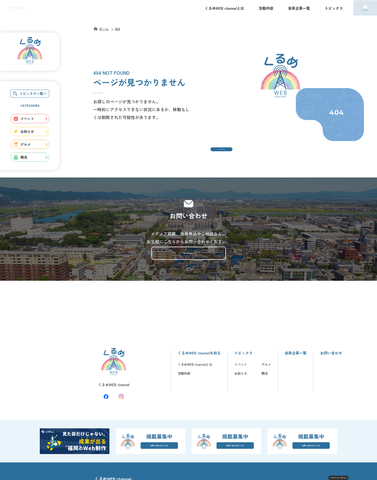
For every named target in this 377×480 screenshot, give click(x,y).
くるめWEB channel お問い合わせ (314, 460)
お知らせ (23, 131)
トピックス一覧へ (30, 93)
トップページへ (221, 154)
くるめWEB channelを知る (199, 329)
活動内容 (266, 8)
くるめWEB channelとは (224, 8)
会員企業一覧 (299, 8)
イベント (23, 118)
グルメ (22, 144)
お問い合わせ (365, 11)
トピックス (334, 8)
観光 (20, 157)
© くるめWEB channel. (333, 472)
